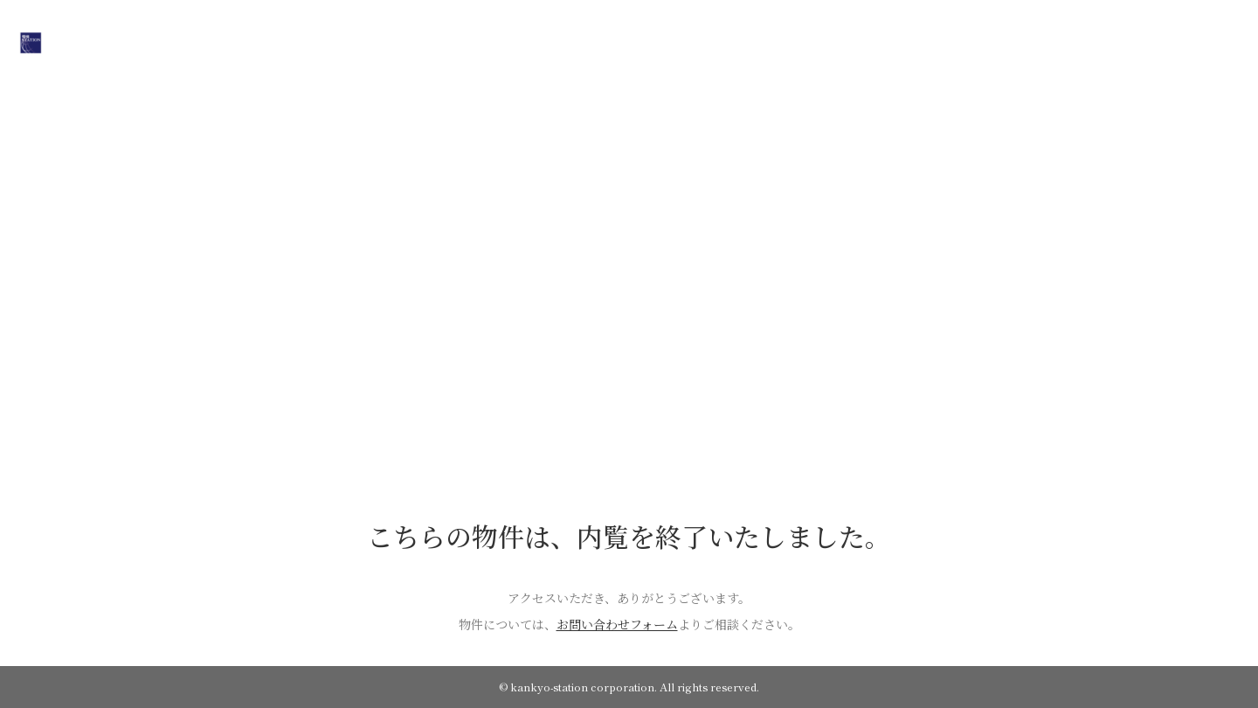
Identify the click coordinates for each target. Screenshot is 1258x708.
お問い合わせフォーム (617, 624)
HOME (471, 40)
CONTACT (776, 40)
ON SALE (541, 40)
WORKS (700, 40)
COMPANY (622, 40)
